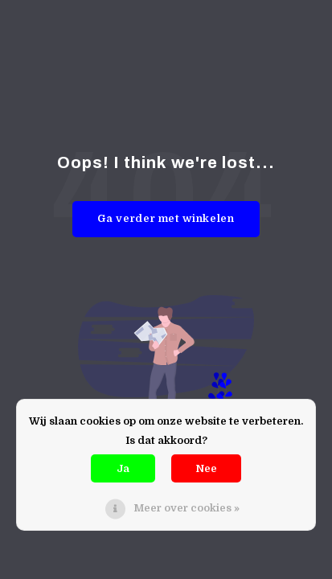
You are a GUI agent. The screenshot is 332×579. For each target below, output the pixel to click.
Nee (206, 468)
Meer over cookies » (186, 508)
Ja (123, 468)
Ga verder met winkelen (165, 218)
